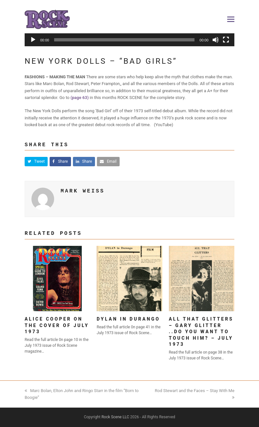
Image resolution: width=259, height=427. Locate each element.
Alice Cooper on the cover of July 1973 (57, 325)
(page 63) (80, 97)
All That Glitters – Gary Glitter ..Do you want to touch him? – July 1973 (201, 331)
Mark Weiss (83, 191)
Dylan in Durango (128, 319)
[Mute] (215, 40)
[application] (129, 42)
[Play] (33, 40)
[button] (230, 19)
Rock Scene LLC (115, 417)
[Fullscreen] (226, 40)
